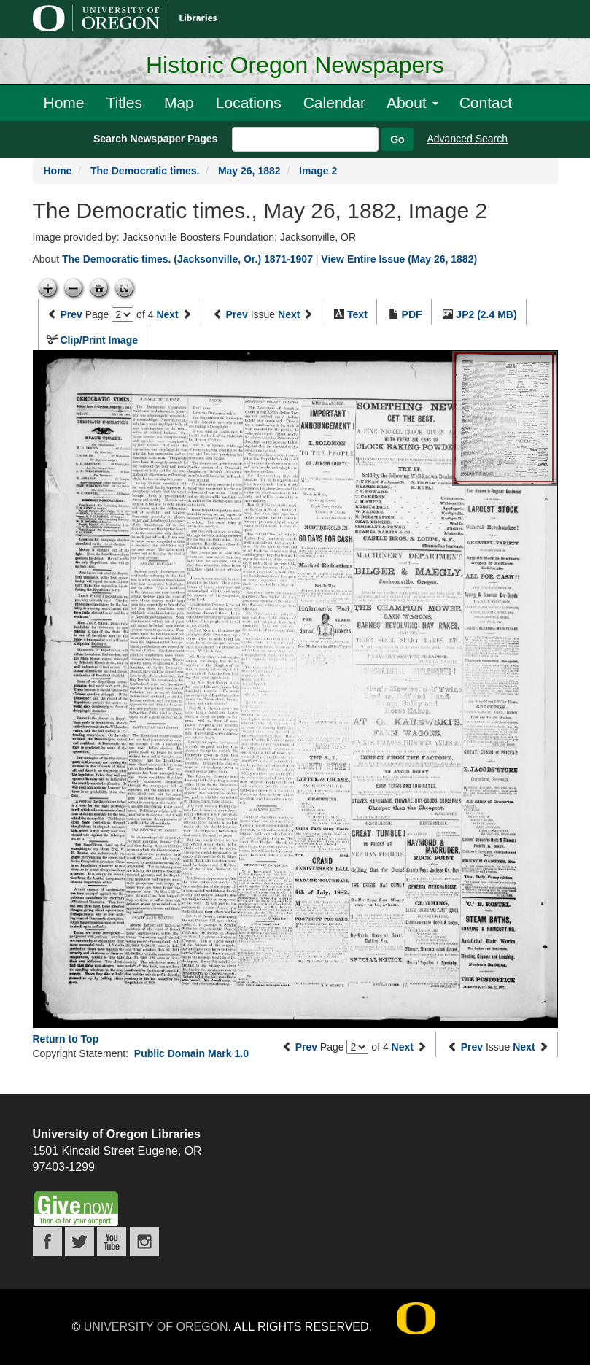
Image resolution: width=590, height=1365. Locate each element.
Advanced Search (467, 138)
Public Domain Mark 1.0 (191, 1053)
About (412, 102)
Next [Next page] (167, 314)
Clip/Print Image (99, 340)
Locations (249, 102)
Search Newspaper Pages (155, 138)
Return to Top (66, 1039)
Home (64, 102)
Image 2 (318, 171)
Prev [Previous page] (71, 314)
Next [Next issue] (289, 314)
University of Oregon (156, 1326)
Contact (485, 102)
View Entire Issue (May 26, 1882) (399, 259)
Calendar (334, 102)
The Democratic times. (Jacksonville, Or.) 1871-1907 (187, 259)
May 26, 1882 (249, 171)
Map (179, 102)
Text (357, 314)
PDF (412, 314)
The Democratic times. (144, 171)
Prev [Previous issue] (236, 314)
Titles (124, 102)
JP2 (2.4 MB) (486, 314)
